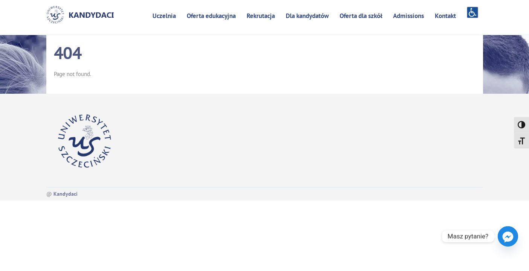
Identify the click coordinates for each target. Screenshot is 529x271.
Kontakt (445, 16)
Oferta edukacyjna (211, 16)
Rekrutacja (261, 16)
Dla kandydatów (307, 16)
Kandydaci (65, 193)
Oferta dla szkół (361, 16)
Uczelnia (164, 16)
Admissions (408, 16)
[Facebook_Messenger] (508, 236)
